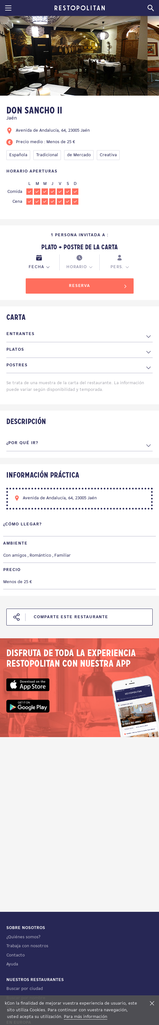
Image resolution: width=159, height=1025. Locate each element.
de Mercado (79, 155)
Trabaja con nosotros (27, 946)
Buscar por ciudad (24, 988)
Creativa (108, 155)
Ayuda (12, 964)
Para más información (85, 1016)
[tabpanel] (74, 57)
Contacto (15, 955)
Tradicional (47, 155)
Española (18, 155)
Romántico (40, 555)
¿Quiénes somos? (23, 937)
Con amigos (14, 555)
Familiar (62, 555)
